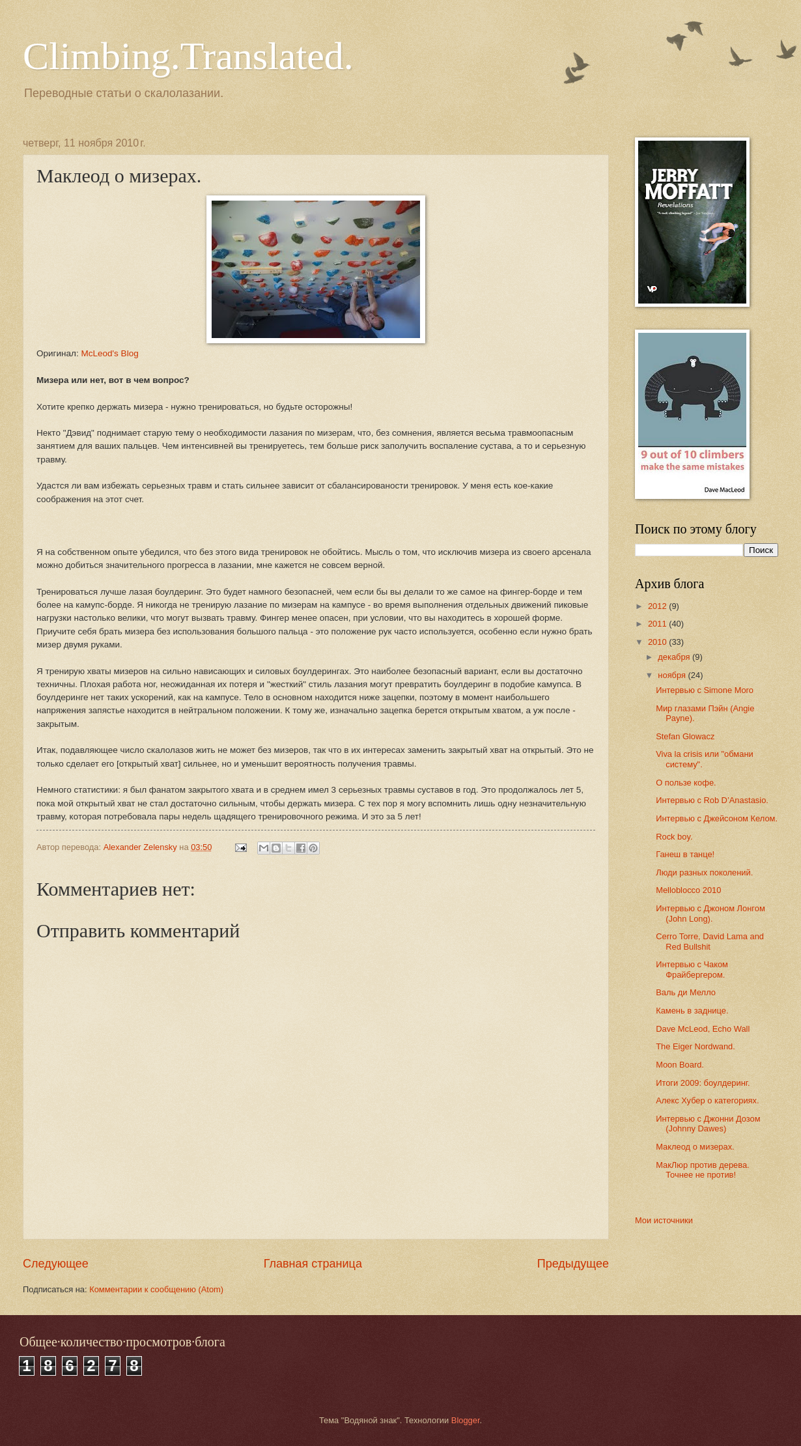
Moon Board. (680, 1065)
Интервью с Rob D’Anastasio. (712, 800)
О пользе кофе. (686, 782)
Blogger (465, 1420)
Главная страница (313, 1263)
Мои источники (664, 1220)
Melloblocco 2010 (688, 890)
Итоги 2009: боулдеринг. (703, 1083)
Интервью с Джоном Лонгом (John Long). (710, 913)
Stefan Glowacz (685, 736)
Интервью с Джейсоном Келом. (717, 818)
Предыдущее (573, 1263)
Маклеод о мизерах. (695, 1147)
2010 (658, 642)
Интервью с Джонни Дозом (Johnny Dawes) (708, 1123)
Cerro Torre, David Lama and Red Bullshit (710, 941)
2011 (658, 624)
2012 (658, 606)
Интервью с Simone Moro (704, 690)
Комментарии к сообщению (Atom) (156, 1289)
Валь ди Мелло (686, 992)
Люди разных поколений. (704, 872)
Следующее (56, 1263)
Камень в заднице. (692, 1010)
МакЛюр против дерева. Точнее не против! (702, 1170)
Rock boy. (674, 837)
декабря (675, 657)
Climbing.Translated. (188, 56)
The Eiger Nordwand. (695, 1046)
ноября (673, 675)
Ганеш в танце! (685, 854)
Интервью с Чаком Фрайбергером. (692, 969)
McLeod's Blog (109, 353)
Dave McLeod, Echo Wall (703, 1029)
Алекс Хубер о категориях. (707, 1100)
